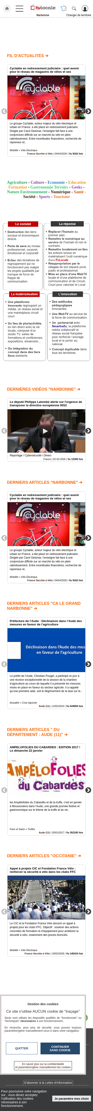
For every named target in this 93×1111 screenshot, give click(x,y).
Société (29, 196)
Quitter (21, 1048)
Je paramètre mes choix (72, 1098)
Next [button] (88, 111)
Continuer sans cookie (60, 1048)
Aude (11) (44, 706)
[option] (46, 111)
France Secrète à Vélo (39, 153)
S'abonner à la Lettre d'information (48, 1082)
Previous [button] (4, 111)
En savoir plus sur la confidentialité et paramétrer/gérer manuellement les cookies (43, 1066)
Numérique (60, 192)
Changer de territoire (78, 15)
